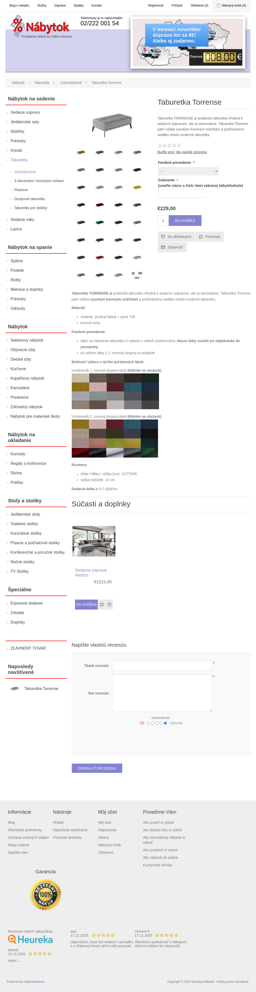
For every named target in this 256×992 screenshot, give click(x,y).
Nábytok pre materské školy (35, 416)
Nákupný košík (109, 845)
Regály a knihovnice (28, 463)
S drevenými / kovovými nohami (39, 181)
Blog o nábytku (19, 5)
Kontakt (97, 5)
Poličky (16, 482)
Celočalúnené (25, 172)
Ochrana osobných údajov (28, 837)
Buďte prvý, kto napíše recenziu (182, 152)
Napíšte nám (18, 853)
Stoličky (17, 131)
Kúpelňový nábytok (27, 378)
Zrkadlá (17, 613)
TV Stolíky (19, 571)
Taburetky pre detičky (30, 208)
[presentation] (161, 739)
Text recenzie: (98, 693)
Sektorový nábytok (27, 340)
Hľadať (58, 822)
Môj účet (104, 822)
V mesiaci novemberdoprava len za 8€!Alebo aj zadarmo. (177, 35)
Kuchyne (18, 369)
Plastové (21, 190)
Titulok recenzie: (96, 666)
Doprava (60, 5)
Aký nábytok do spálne (160, 858)
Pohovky (18, 141)
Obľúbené (106, 853)
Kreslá (16, 150)
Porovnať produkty (67, 837)
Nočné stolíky (22, 562)
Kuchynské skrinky (157, 865)
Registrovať (156, 5)
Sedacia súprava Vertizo (91, 573)
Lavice (16, 229)
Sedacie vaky (22, 219)
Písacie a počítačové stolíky (35, 543)
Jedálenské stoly (25, 514)
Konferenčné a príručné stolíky (37, 552)
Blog (11, 822)
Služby (41, 5)
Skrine (16, 473)
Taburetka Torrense (41, 688)
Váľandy (17, 308)
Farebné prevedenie (175, 163)
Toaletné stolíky (24, 524)
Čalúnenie (167, 180)
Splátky (79, 5)
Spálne (16, 261)
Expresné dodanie (26, 603)
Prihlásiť (177, 5)
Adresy (103, 837)
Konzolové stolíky (26, 533)
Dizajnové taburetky (29, 199)
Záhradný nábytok (26, 407)
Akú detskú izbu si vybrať (162, 830)
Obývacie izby (23, 350)
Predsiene (19, 397)
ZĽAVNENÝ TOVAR (28, 648)
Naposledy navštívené (70, 830)
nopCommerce (34, 981)
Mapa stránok (18, 845)
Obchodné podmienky (25, 830)
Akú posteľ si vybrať (158, 822)
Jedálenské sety (24, 122)
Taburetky (19, 160)
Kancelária (20, 388)
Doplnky (17, 622)
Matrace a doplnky (26, 289)
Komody (17, 454)
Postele (17, 270)
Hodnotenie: (161, 718)
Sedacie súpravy (25, 112)
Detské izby (20, 359)
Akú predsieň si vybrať (160, 850)
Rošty (15, 280)
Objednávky (107, 830)
